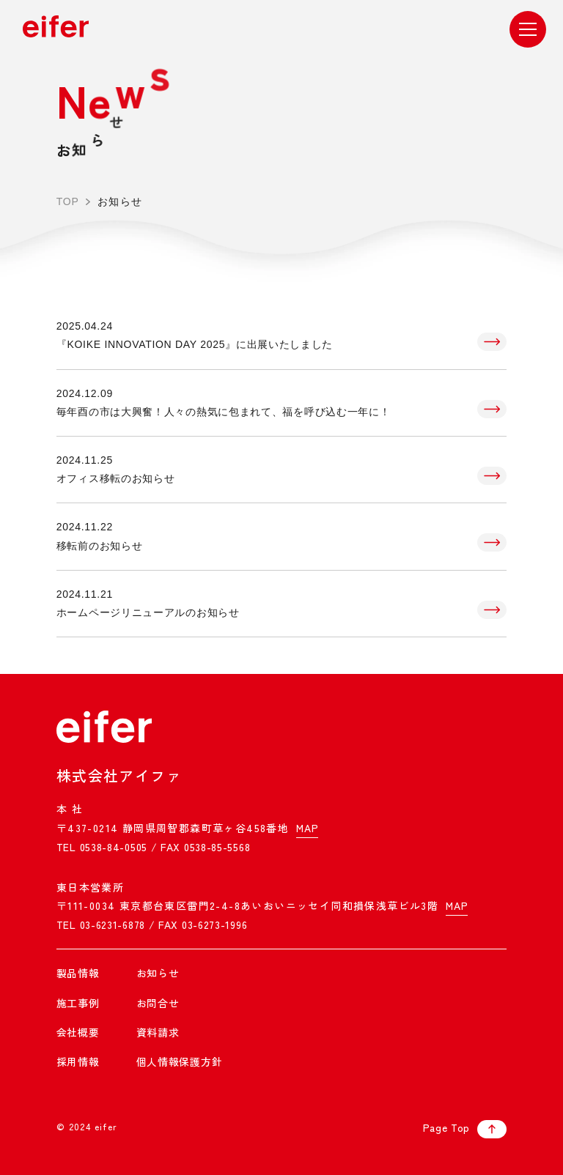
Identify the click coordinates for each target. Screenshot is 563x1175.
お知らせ (158, 972)
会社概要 (78, 1032)
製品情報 (78, 972)
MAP (307, 827)
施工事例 (78, 1003)
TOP (67, 201)
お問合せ (158, 1003)
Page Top (465, 1129)
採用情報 (78, 1061)
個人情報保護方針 (179, 1061)
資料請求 (158, 1032)
